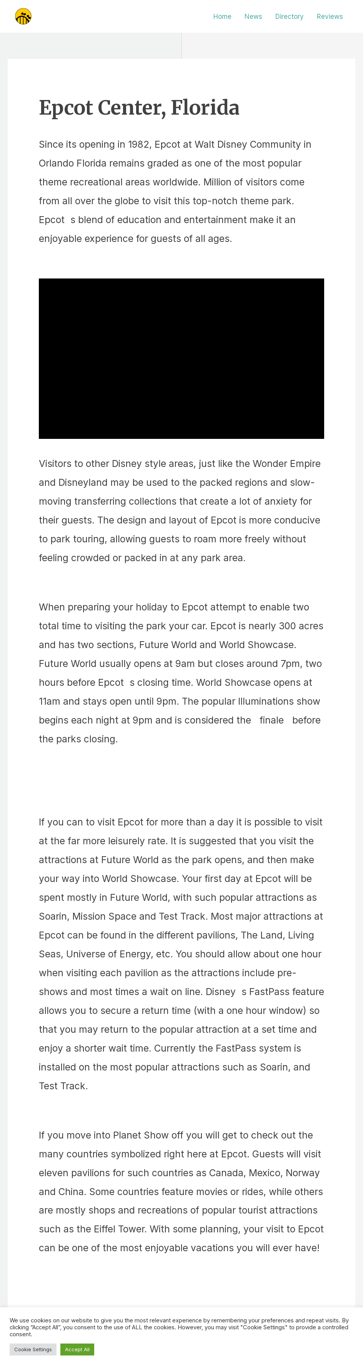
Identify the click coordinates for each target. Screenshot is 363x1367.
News (253, 16)
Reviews (330, 16)
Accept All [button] (77, 1349)
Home (222, 16)
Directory (289, 16)
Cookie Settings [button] (33, 1349)
